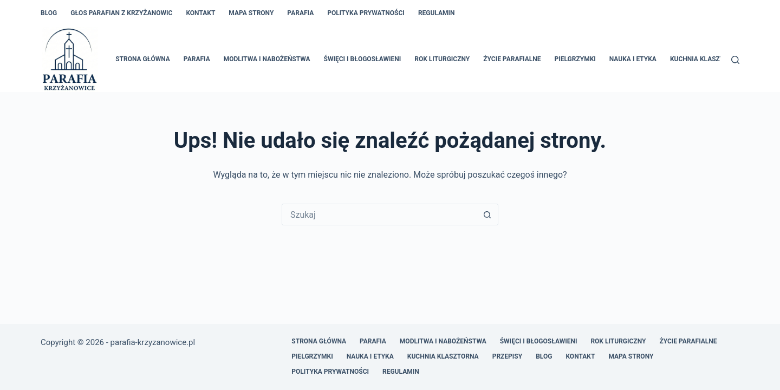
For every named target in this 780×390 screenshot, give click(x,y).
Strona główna (142, 59)
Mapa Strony (251, 13)
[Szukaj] (735, 60)
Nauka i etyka (632, 59)
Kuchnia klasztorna (706, 59)
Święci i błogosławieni (362, 59)
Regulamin (436, 13)
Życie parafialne (512, 59)
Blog (49, 13)
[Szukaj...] (379, 214)
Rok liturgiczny (442, 59)
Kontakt (200, 13)
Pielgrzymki (574, 59)
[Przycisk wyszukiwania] (487, 214)
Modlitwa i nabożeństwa (267, 59)
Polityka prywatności (366, 13)
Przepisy (507, 356)
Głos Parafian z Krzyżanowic (121, 13)
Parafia (300, 13)
